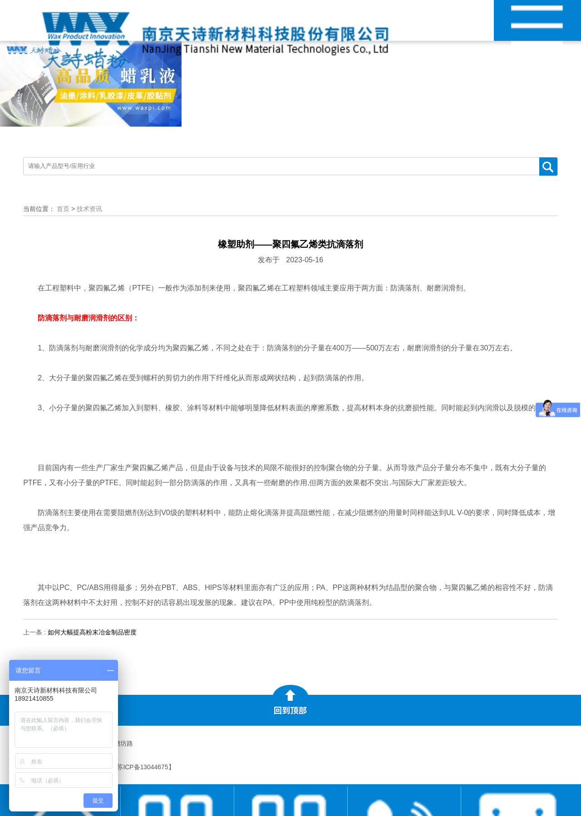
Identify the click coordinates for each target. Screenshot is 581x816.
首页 (63, 208)
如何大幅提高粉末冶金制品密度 (92, 632)
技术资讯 (89, 208)
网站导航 (537, 31)
